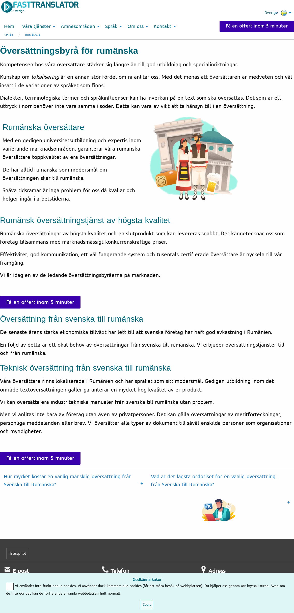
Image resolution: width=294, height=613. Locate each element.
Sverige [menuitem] (276, 13)
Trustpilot (17, 553)
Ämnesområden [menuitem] (78, 26)
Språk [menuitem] (111, 26)
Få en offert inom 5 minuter (257, 26)
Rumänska (32, 35)
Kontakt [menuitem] (162, 26)
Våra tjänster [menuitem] (36, 26)
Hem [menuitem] (9, 26)
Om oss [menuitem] (135, 26)
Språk (9, 35)
